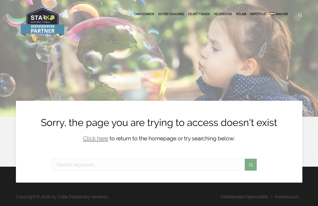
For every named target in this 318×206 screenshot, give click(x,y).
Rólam (241, 14)
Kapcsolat (258, 14)
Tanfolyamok (144, 14)
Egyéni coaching (171, 14)
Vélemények (223, 14)
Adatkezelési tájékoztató (244, 196)
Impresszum (287, 196)
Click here (95, 138)
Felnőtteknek (199, 14)
